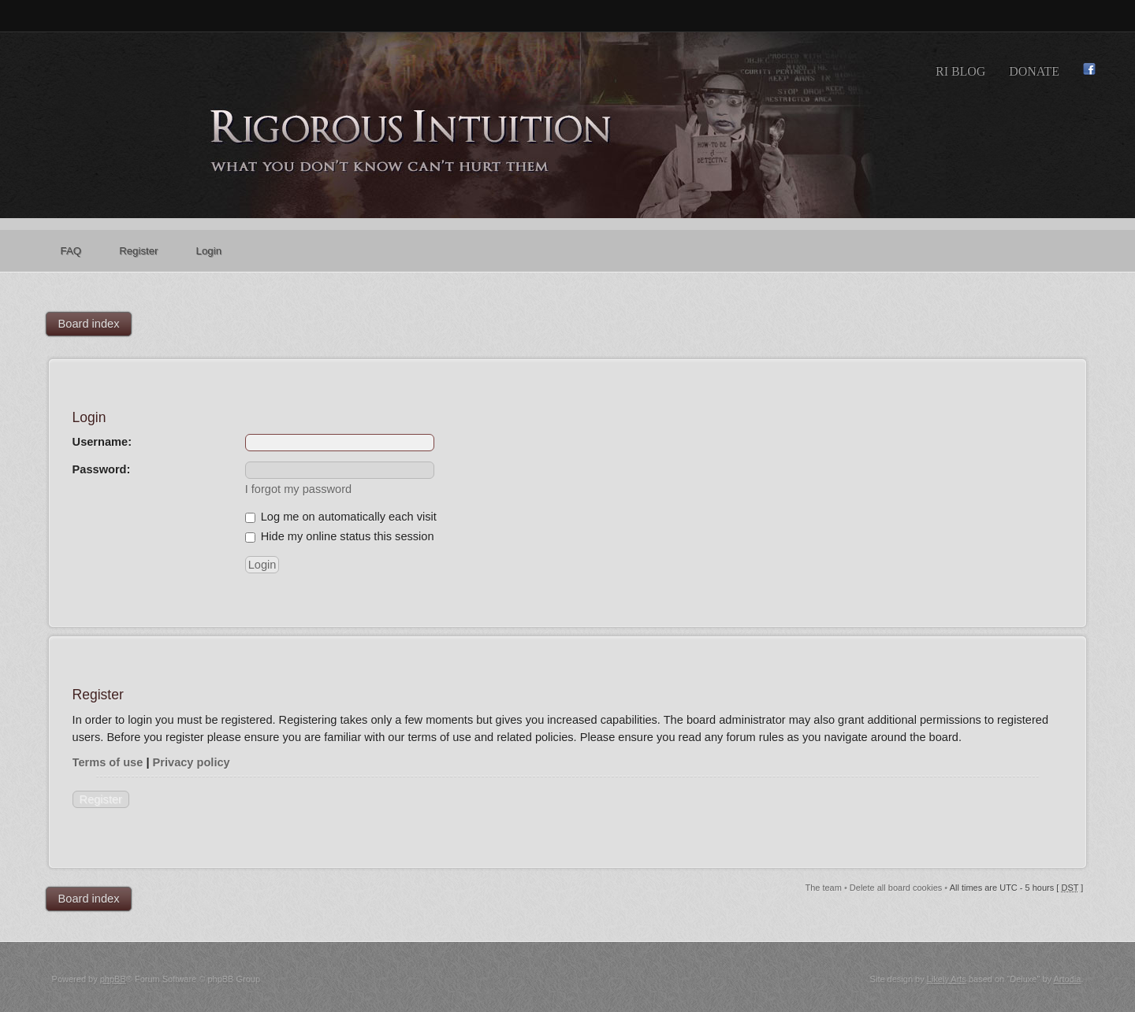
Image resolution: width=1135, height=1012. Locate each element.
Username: (102, 442)
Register (101, 799)
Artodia (1067, 979)
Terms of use (108, 762)
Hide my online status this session (339, 536)
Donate (1034, 71)
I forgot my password (298, 489)
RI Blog (960, 71)
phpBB (113, 979)
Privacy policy (191, 762)
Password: (102, 469)
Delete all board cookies (896, 887)
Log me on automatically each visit (341, 516)
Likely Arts (946, 979)
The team (823, 887)
